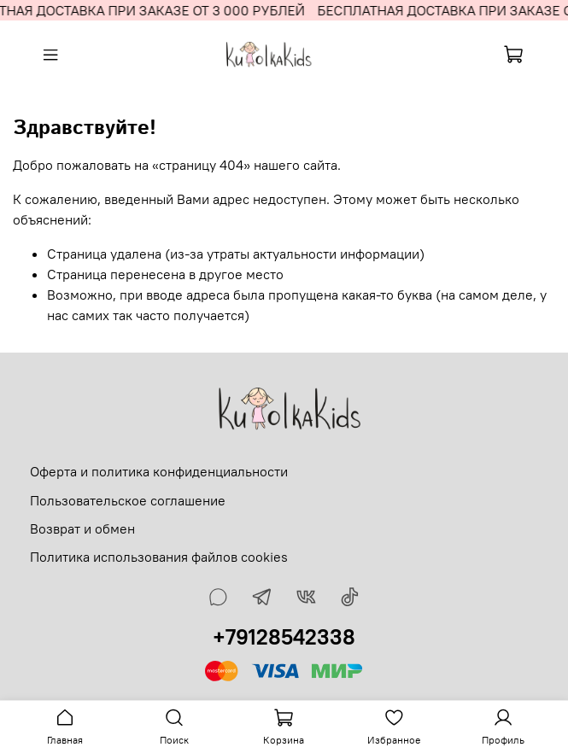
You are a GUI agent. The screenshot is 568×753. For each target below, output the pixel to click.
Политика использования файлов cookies (159, 556)
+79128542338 (284, 637)
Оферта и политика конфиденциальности (159, 471)
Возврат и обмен (82, 528)
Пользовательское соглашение (127, 500)
